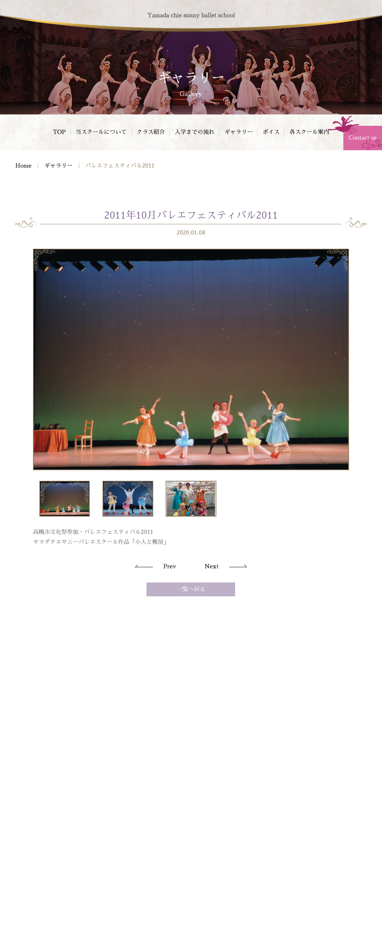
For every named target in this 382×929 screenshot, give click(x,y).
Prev (170, 567)
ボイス (270, 132)
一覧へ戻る (191, 590)
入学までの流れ (195, 132)
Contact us (363, 138)
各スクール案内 (309, 132)
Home (23, 166)
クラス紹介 (151, 132)
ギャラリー (238, 132)
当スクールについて (101, 132)
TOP (59, 132)
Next (211, 567)
